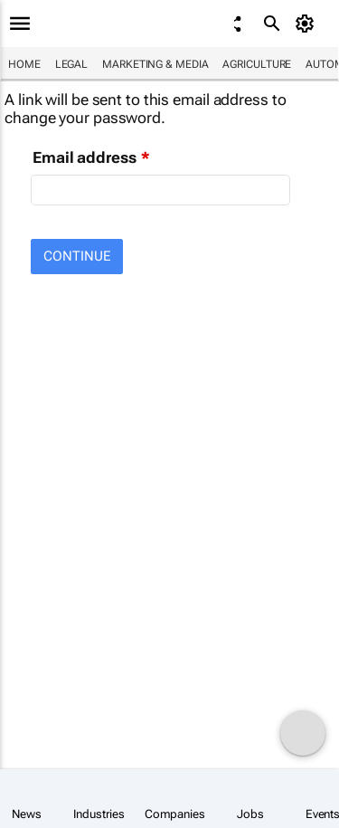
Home (24, 64)
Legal (72, 64)
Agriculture (256, 64)
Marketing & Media (155, 64)
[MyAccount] (308, 23)
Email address (85, 157)
